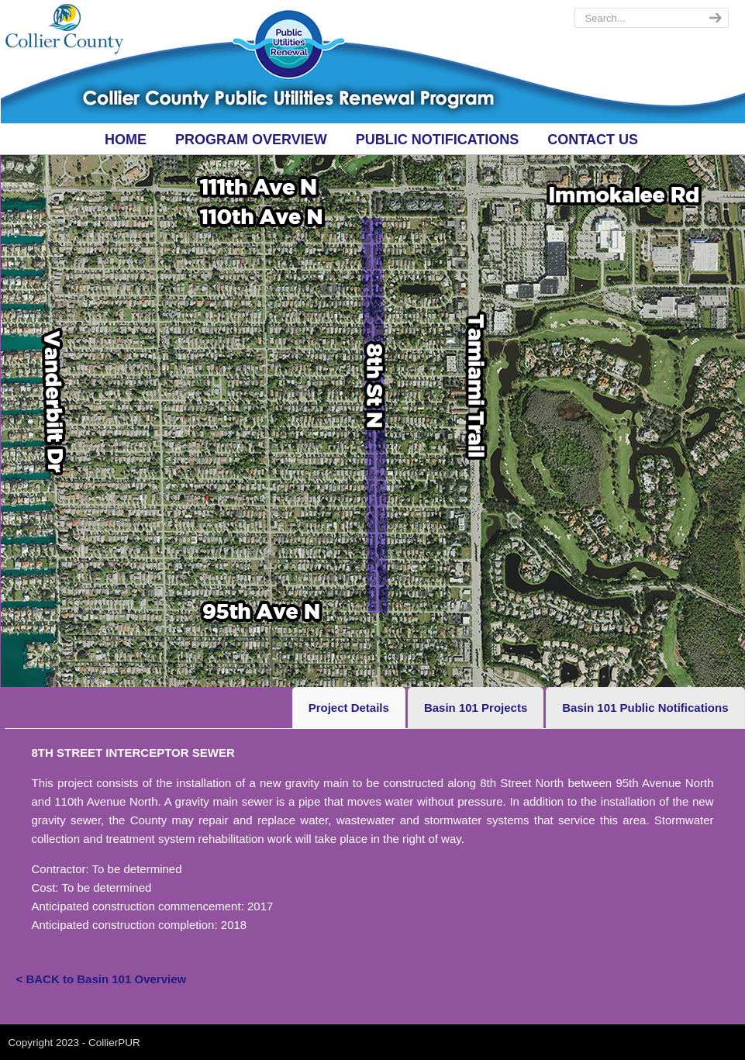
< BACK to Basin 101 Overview (101, 979)
